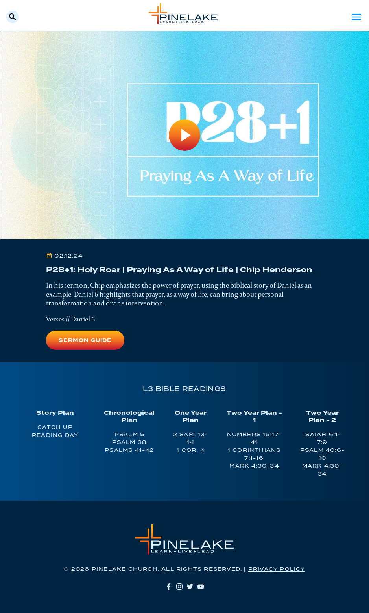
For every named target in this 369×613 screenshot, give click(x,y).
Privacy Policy (276, 569)
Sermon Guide (85, 340)
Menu (356, 17)
